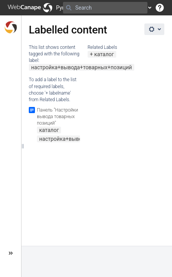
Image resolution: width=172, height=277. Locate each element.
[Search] (69, 8)
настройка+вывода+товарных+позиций (81, 67)
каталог (104, 54)
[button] (159, 7)
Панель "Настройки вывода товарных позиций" (57, 116)
